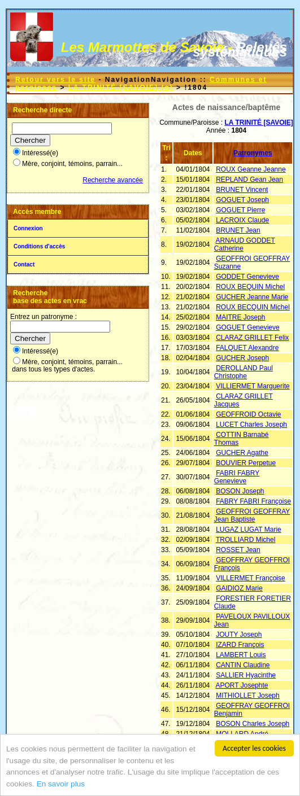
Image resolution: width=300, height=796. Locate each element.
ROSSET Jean (238, 550)
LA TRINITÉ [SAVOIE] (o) (120, 87)
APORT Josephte (242, 685)
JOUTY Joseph (239, 634)
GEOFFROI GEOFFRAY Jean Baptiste (252, 515)
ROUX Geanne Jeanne (250, 169)
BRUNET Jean (238, 230)
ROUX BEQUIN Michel (250, 287)
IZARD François (240, 645)
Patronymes (252, 153)
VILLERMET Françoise (250, 578)
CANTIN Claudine (242, 665)
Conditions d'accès (39, 246)
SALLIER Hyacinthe (246, 675)
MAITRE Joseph (240, 317)
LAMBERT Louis (241, 655)
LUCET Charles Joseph (251, 424)
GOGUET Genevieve (248, 327)
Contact (24, 264)
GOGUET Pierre (240, 210)
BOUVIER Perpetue (246, 463)
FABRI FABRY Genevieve (236, 477)
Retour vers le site (55, 80)
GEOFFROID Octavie (248, 414)
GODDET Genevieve (247, 277)
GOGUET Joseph (242, 200)
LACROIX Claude (242, 220)
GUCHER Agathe (242, 453)
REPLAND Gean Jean (249, 179)
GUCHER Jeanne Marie (252, 297)
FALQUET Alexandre (247, 348)
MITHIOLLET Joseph (248, 695)
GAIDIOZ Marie (239, 588)
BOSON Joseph (240, 491)
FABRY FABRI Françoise (253, 501)
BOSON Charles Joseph (252, 724)
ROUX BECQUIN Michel (253, 307)
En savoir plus (61, 784)
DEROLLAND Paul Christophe (243, 372)
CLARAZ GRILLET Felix (252, 338)
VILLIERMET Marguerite (253, 386)
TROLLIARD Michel (245, 540)
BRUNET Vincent (242, 190)
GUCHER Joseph (242, 358)
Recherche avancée (112, 180)
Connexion (28, 228)
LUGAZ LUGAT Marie (248, 529)
